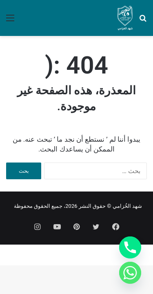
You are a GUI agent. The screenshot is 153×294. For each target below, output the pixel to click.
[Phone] (130, 247)
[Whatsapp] (130, 273)
